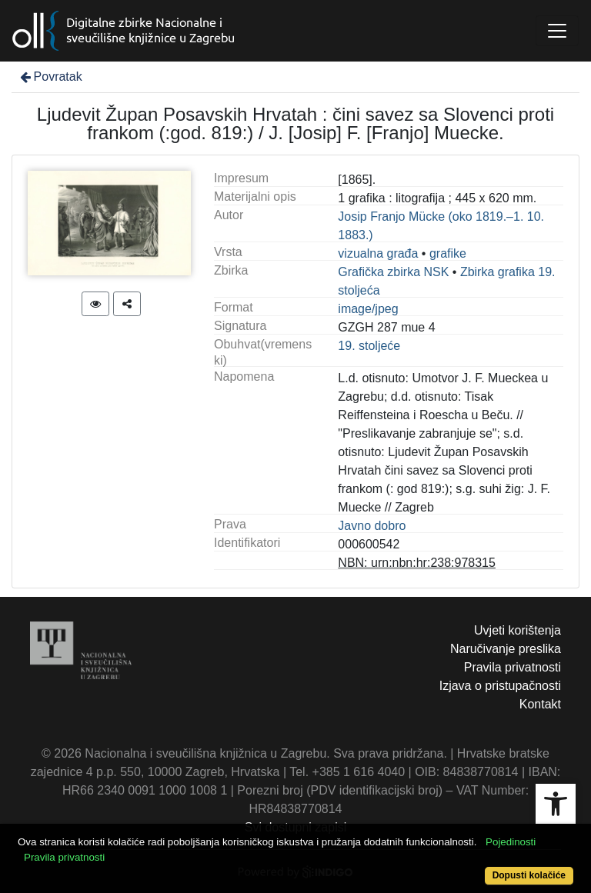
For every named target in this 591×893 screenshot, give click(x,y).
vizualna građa (378, 253)
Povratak (50, 76)
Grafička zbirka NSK (393, 271)
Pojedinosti (511, 842)
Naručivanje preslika (505, 648)
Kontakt (540, 704)
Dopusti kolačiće (529, 875)
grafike (447, 253)
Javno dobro (372, 525)
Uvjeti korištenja (517, 630)
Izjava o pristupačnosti (500, 685)
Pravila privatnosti (512, 667)
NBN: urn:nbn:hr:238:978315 (417, 562)
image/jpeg (368, 308)
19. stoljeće (369, 345)
